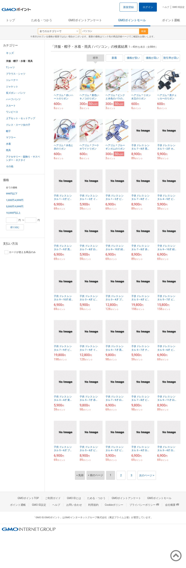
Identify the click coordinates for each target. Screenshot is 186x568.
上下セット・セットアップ (20, 118)
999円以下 (11, 193)
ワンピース (12, 112)
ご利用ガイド (53, 498)
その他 (9, 166)
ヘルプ (165, 7)
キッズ (10, 52)
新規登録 (128, 7)
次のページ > (146, 475)
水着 (8, 143)
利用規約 (93, 504)
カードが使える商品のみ (20, 252)
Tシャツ (10, 67)
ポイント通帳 (171, 20)
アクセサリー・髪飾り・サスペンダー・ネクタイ (23, 158)
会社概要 (172, 504)
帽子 (8, 131)
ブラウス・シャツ (15, 73)
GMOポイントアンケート (85, 20)
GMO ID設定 (178, 7)
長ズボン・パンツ (15, 93)
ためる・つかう (41, 20)
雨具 (8, 150)
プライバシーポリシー (144, 504)
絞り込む (14, 227)
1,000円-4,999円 (14, 200)
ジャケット (12, 86)
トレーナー (12, 80)
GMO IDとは (74, 498)
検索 (143, 31)
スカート (11, 105)
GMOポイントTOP (28, 498)
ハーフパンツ (13, 99)
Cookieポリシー (114, 504)
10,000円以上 (13, 212)
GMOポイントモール (132, 20)
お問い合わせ (74, 504)
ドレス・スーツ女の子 (18, 124)
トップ (10, 20)
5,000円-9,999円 (14, 206)
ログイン (148, 7)
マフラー (11, 137)
